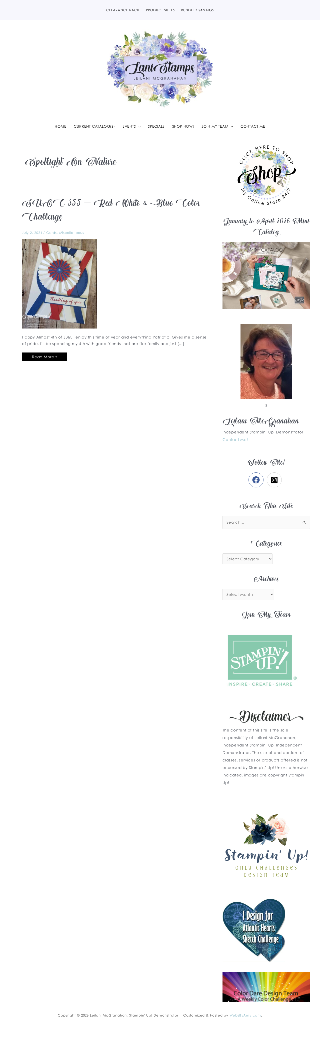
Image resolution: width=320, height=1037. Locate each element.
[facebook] (257, 479)
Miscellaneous (71, 233)
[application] (138, 126)
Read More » (44, 355)
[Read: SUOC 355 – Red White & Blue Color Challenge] (59, 283)
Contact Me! (235, 439)
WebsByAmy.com (245, 1015)
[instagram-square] (275, 479)
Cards (51, 233)
